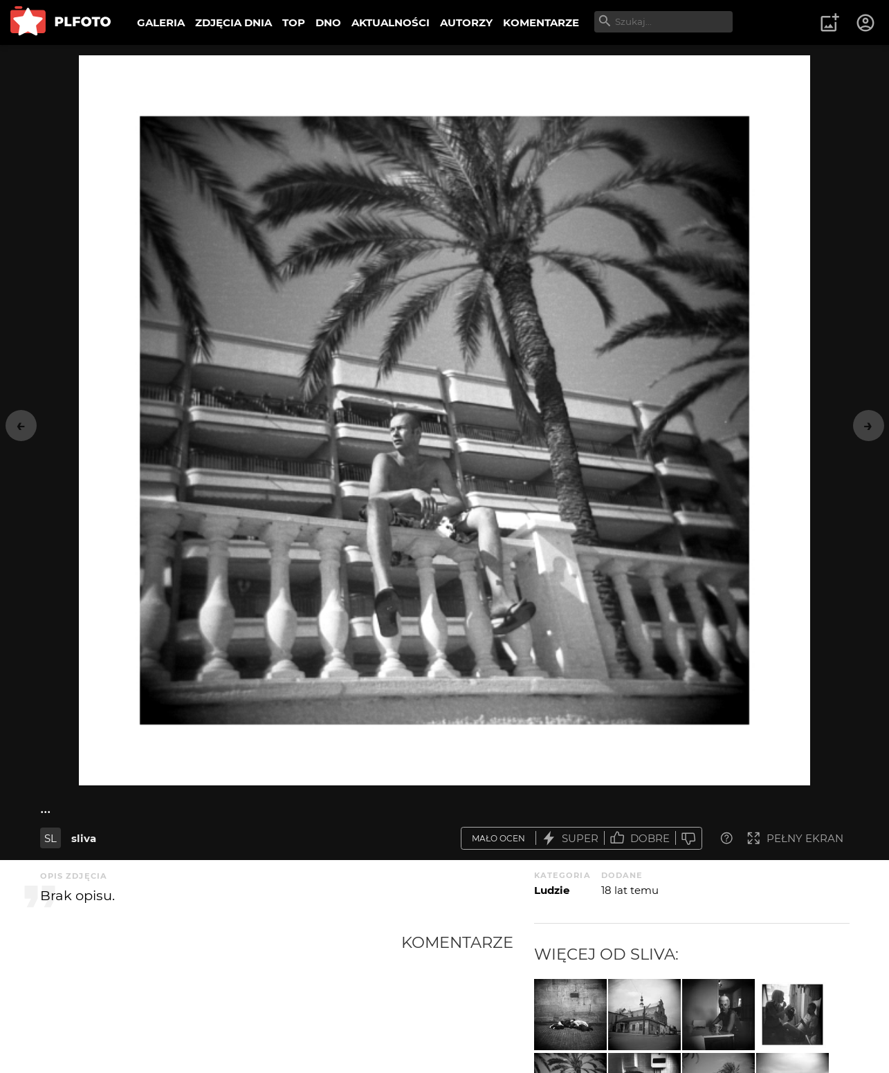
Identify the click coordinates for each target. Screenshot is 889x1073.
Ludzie (551, 890)
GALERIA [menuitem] (161, 22)
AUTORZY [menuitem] (466, 22)
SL (50, 838)
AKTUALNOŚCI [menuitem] (390, 22)
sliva (83, 838)
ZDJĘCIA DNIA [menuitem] (233, 22)
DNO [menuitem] (328, 22)
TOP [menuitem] (293, 22)
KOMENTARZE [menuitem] (541, 22)
